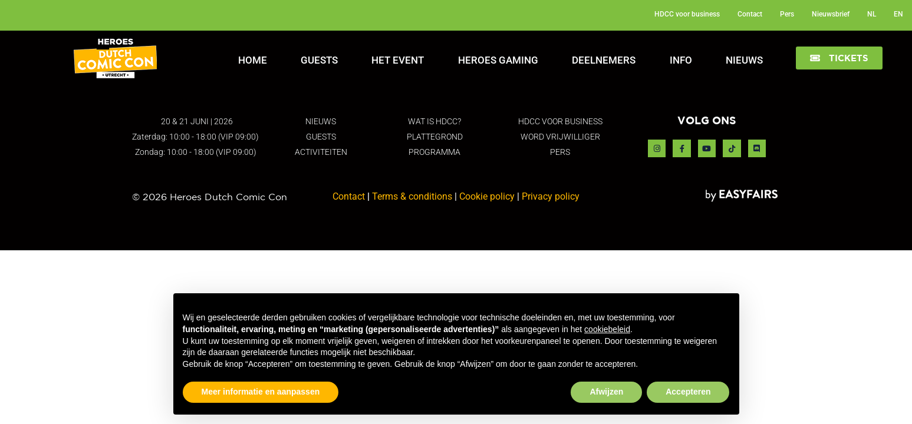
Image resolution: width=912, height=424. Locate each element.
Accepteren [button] (688, 391)
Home (252, 60)
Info (681, 60)
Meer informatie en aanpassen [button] (261, 391)
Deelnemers (604, 60)
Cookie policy (487, 196)
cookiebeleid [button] (607, 329)
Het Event (397, 60)
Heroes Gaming (498, 60)
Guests (319, 60)
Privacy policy (551, 196)
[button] (839, 58)
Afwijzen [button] (606, 391)
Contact (348, 196)
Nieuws (744, 60)
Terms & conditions (412, 196)
